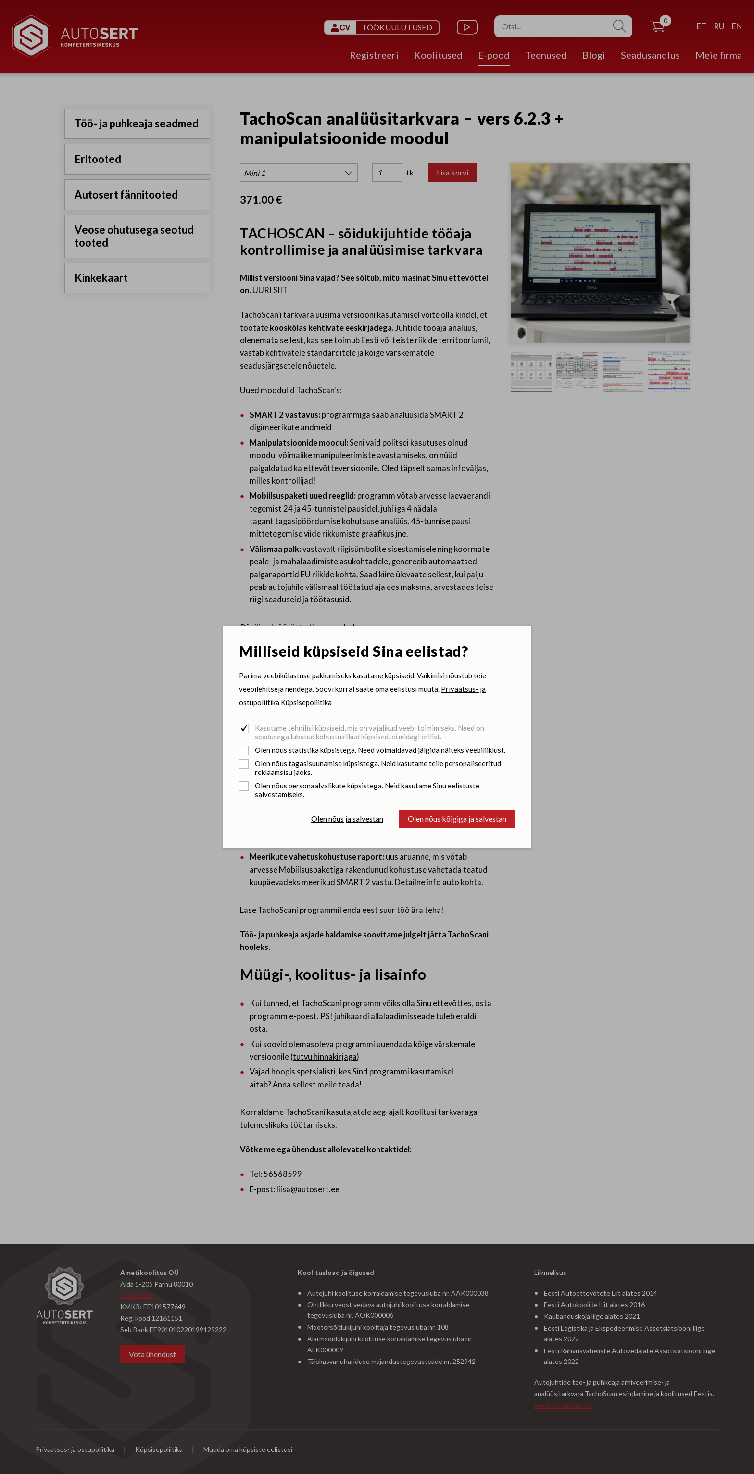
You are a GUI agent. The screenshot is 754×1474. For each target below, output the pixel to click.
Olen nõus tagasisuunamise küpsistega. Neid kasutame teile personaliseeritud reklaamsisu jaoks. (378, 767)
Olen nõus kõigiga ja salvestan (457, 818)
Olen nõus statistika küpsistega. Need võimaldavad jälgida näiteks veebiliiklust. (380, 750)
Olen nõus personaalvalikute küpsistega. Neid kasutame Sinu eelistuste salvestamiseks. (367, 790)
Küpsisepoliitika (306, 702)
